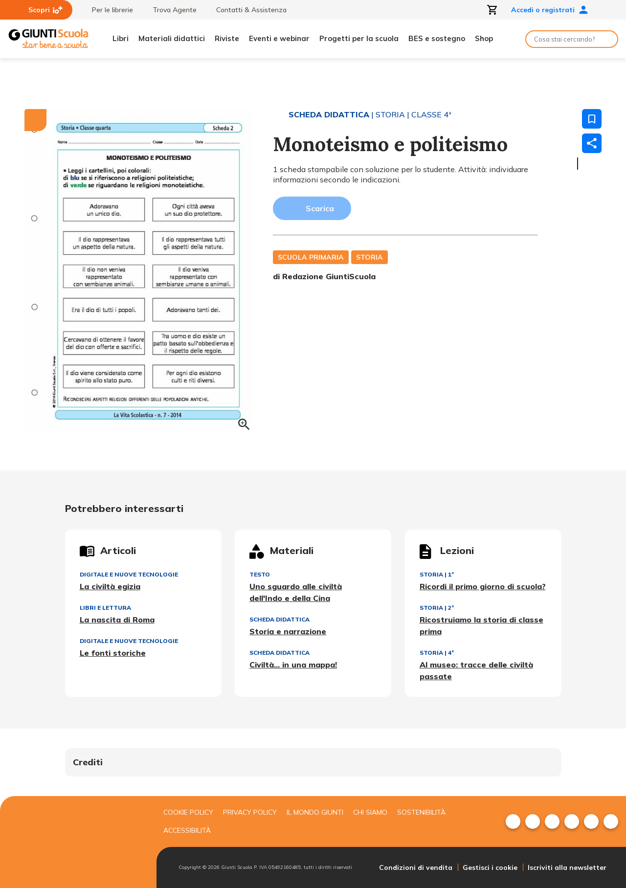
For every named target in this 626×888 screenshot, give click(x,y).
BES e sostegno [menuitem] (436, 38)
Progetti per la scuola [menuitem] (359, 38)
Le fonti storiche (113, 653)
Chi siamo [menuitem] (370, 812)
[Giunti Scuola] (48, 39)
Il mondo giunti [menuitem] (315, 812)
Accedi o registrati (549, 10)
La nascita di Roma (117, 619)
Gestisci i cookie (490, 867)
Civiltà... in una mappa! (293, 664)
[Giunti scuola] (76, 842)
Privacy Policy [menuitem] (250, 812)
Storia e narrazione (287, 631)
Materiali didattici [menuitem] (171, 38)
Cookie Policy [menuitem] (188, 812)
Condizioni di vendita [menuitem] (415, 867)
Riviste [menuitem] (227, 38)
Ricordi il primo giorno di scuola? (483, 586)
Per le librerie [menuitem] (107, 10)
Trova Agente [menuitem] (170, 10)
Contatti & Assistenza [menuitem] (246, 10)
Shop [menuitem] (484, 38)
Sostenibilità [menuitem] (421, 812)
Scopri (45, 9)
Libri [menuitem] (120, 38)
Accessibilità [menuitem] (187, 830)
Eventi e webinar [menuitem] (279, 38)
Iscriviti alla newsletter (567, 867)
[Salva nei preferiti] (592, 119)
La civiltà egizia (110, 586)
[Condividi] (592, 143)
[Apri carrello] (492, 10)
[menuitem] (513, 821)
